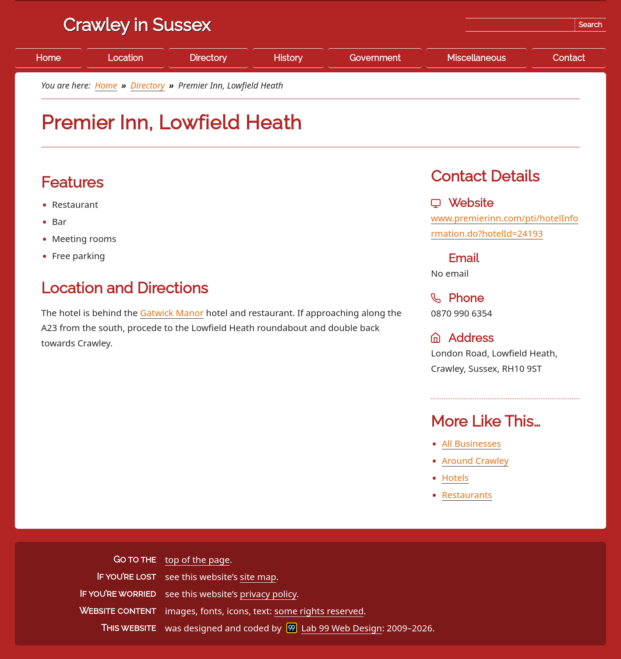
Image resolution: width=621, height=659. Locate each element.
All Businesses (471, 443)
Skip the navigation (326, 14)
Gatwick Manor (172, 312)
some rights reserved (318, 611)
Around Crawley (475, 460)
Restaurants (467, 494)
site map (258, 576)
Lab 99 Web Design (341, 628)
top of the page (197, 559)
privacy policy (268, 594)
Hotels (455, 477)
